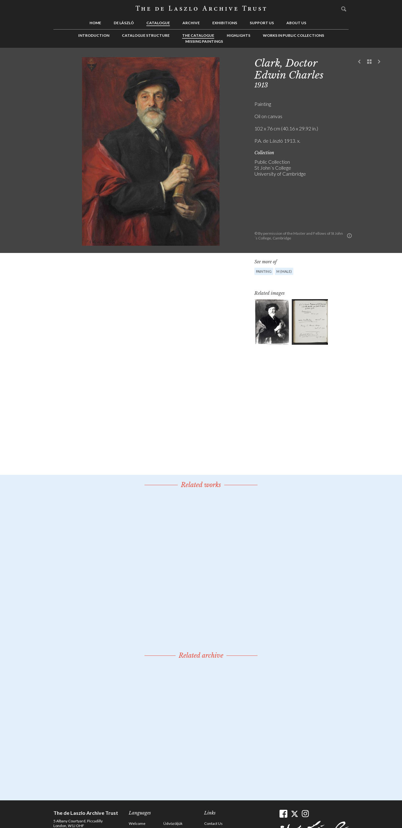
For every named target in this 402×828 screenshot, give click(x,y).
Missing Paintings (204, 41)
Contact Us (213, 823)
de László (124, 22)
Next (379, 62)
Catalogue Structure (146, 35)
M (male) (284, 271)
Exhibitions (224, 22)
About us (296, 22)
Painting (264, 271)
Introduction (93, 35)
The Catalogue (198, 35)
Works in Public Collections (293, 35)
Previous (359, 62)
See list (369, 62)
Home (95, 22)
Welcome (137, 823)
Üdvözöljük (172, 823)
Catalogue (158, 22)
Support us (262, 22)
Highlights (238, 35)
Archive (191, 22)
